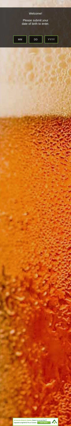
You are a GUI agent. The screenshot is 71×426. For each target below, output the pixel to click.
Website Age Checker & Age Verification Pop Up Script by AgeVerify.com (67, 425)
